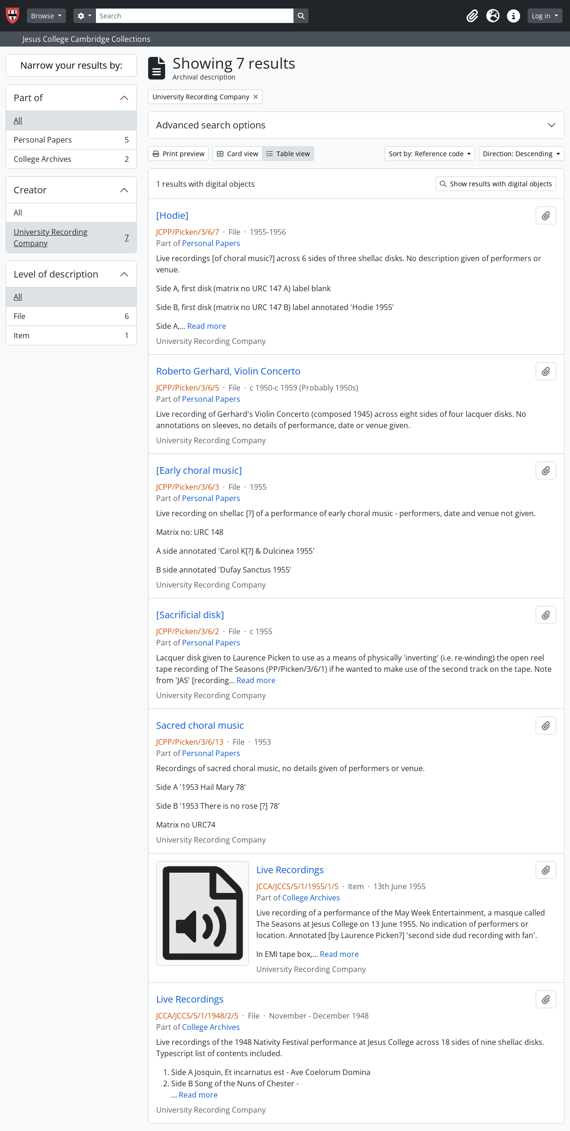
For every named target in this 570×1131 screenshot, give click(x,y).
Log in (542, 15)
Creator (30, 189)
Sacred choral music (200, 725)
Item (71, 337)
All (18, 120)
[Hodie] (172, 215)
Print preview (178, 153)
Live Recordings (290, 870)
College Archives (71, 160)
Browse (43, 15)
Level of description (56, 274)
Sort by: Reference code (427, 153)
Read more (206, 326)
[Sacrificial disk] (190, 615)
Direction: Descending (518, 153)
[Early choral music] (199, 470)
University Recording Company (71, 237)
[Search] (194, 15)
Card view (237, 153)
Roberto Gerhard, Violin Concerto (228, 371)
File (71, 318)
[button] (472, 16)
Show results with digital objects (496, 183)
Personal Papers (71, 142)
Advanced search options (211, 125)
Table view (288, 153)
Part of (28, 97)
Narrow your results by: (71, 65)
